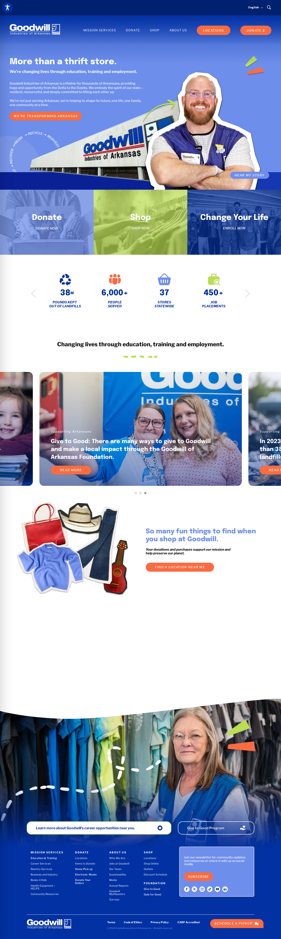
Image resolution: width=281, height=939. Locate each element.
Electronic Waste (86, 874)
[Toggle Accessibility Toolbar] (7, 7)
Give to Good (152, 889)
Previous (33, 293)
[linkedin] (225, 889)
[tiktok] (210, 889)
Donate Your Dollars (83, 881)
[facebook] (187, 889)
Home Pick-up (84, 869)
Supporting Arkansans (71, 431)
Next (248, 293)
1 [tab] (137, 494)
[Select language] (253, 7)
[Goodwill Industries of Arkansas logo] (35, 26)
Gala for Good (152, 894)
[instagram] (202, 889)
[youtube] (217, 889)
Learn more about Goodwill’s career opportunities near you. (85, 828)
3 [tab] (146, 494)
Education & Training (44, 858)
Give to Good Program (205, 828)
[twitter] (194, 889)
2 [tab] (141, 494)
